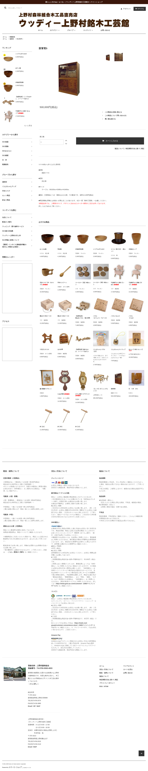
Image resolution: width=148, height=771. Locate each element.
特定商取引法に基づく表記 (135, 148)
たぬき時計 (63, 394)
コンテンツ (88, 30)
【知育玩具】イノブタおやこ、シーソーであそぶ (23, 97)
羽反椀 (60, 249)
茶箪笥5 (113, 389)
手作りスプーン (62, 282)
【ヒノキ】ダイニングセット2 (100, 390)
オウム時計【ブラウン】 (82, 394)
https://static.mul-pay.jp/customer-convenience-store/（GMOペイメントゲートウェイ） (73, 625)
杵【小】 (78, 426)
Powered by (16, 767)
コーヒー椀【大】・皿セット (118, 250)
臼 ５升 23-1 (133, 389)
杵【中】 (60, 426)
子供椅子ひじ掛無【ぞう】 (135, 283)
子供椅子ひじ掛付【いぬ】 (117, 283)
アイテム (139, 9)
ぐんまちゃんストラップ (118, 349)
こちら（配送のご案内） (16, 552)
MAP (38, 706)
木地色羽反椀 (19, 82)
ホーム (40, 30)
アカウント (127, 9)
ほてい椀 (18, 68)
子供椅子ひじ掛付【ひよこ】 (22, 112)
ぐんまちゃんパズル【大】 (99, 350)
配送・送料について (106, 673)
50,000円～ (20, 39)
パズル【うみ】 (131, 317)
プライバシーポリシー (107, 683)
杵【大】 (42, 426)
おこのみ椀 (43, 249)
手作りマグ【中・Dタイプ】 (47, 283)
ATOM (106, 686)
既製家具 (12, 37)
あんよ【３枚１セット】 (136, 350)
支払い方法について (106, 669)
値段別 (12, 39)
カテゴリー (55, 30)
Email (30, 706)
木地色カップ (133, 249)
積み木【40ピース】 (64, 316)
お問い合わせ (105, 30)
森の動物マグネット (46, 389)
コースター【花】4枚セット (83, 283)
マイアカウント (128, 666)
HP (34, 706)
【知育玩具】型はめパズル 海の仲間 (82, 317)
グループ (71, 30)
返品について (119, 148)
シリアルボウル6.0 (21, 54)
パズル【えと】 (115, 316)
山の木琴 (60, 349)
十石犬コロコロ (44, 349)
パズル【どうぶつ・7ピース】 (100, 317)
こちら (47, 206)
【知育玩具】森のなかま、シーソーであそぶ (82, 350)
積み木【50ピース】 (46, 316)
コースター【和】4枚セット (100, 283)
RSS (101, 686)
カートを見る (128, 669)
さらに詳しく (34, 684)
